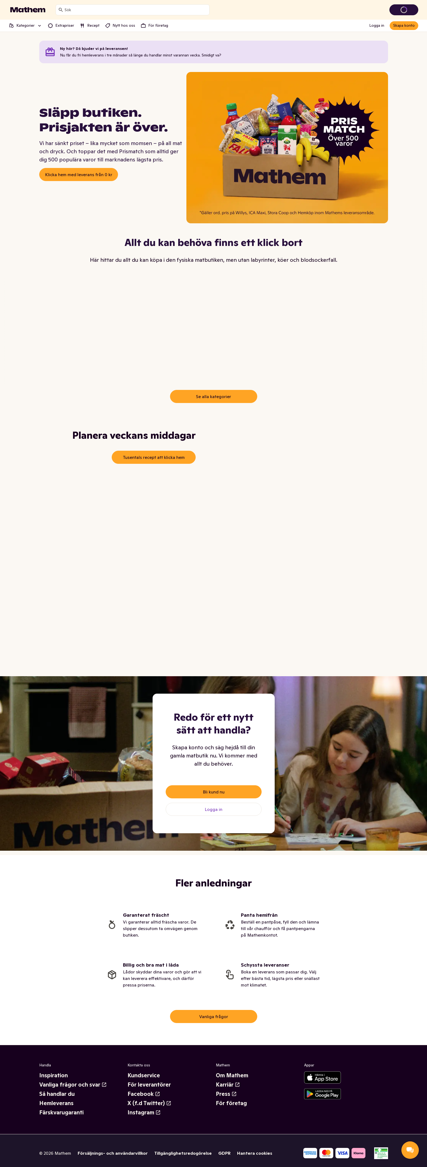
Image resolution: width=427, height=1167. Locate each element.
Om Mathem (232, 1075)
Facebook (144, 1093)
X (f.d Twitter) (149, 1103)
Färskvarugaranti (61, 1112)
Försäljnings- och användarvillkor (113, 1153)
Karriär (228, 1084)
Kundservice (144, 1075)
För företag (231, 1103)
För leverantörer (149, 1084)
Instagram (144, 1112)
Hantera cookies (254, 1153)
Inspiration (53, 1075)
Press (226, 1093)
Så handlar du (57, 1093)
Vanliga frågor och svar (73, 1084)
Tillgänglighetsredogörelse (183, 1153)
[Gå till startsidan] (28, 9)
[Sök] (60, 10)
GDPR (224, 1153)
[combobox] (136, 10)
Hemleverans (56, 1103)
